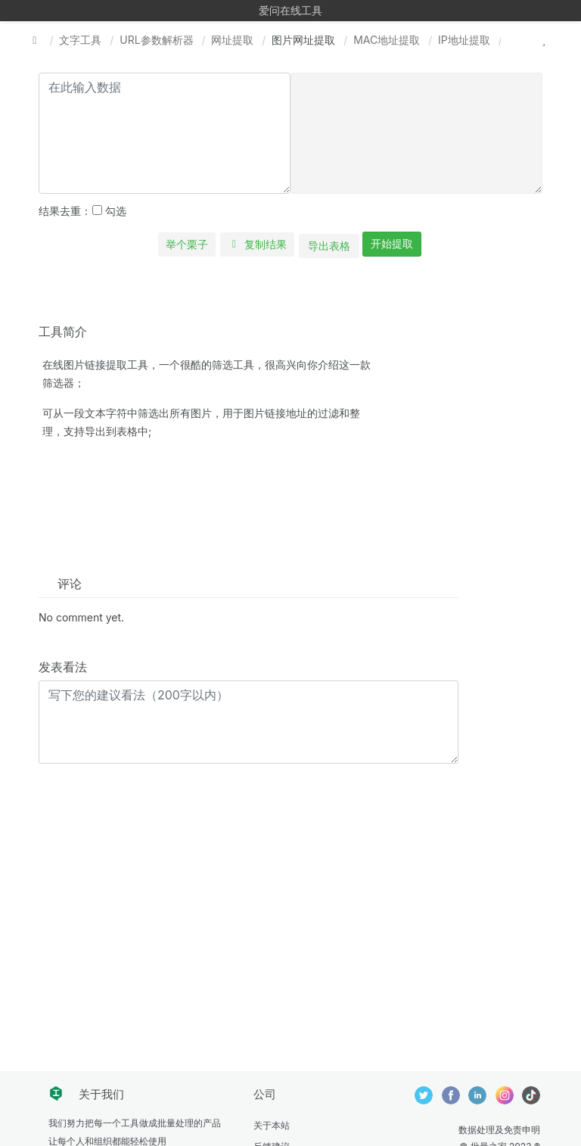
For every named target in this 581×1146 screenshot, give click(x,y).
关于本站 (271, 1125)
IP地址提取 (464, 39)
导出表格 (329, 245)
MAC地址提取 (386, 39)
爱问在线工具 (290, 10)
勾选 (109, 210)
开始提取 (392, 243)
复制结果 (257, 244)
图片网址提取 (303, 39)
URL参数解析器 (156, 39)
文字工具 (80, 39)
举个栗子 (187, 244)
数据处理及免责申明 (499, 1129)
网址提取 (232, 39)
